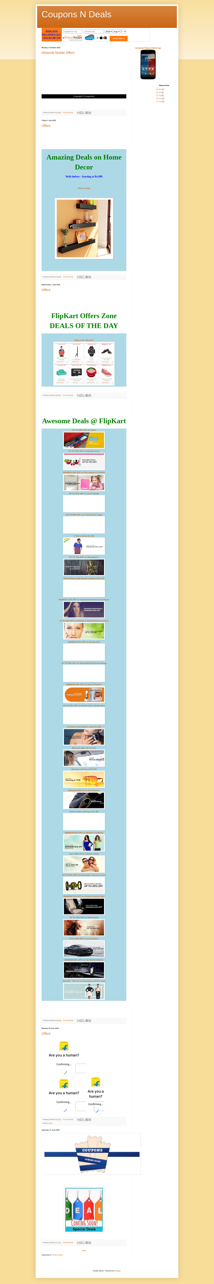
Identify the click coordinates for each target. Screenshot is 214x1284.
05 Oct (158, 89)
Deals (50, 1123)
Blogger (118, 1271)
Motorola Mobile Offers (58, 53)
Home (84, 1251)
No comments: (68, 112)
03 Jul (158, 92)
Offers (46, 125)
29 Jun (159, 99)
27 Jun (159, 102)
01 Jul (158, 95)
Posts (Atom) (57, 1255)
